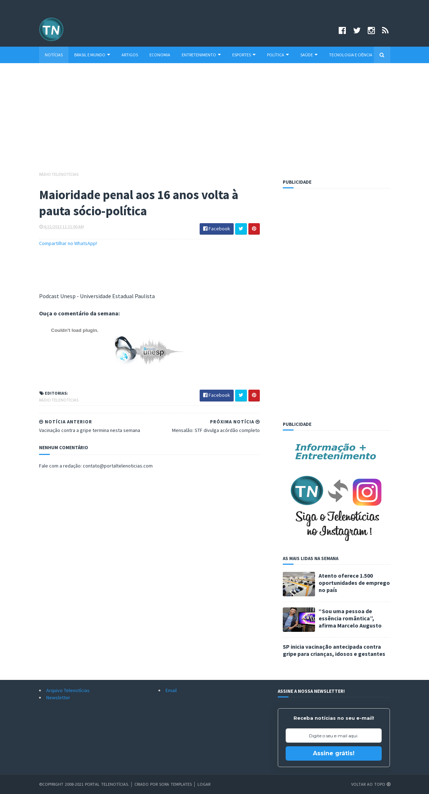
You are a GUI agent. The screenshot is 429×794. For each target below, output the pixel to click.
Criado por (146, 784)
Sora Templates (175, 784)
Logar (203, 784)
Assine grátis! (333, 753)
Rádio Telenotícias (58, 174)
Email (171, 690)
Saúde (309, 54)
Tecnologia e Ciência (350, 54)
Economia (159, 54)
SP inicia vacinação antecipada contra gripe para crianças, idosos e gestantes (334, 650)
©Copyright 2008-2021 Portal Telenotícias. (84, 784)
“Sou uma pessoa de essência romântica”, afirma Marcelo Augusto (350, 618)
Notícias (54, 54)
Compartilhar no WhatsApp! (68, 243)
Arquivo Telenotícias (68, 690)
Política (278, 54)
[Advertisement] (214, 120)
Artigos (129, 54)
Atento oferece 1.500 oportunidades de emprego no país (354, 582)
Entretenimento (201, 54)
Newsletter (58, 697)
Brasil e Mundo (92, 54)
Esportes (244, 54)
